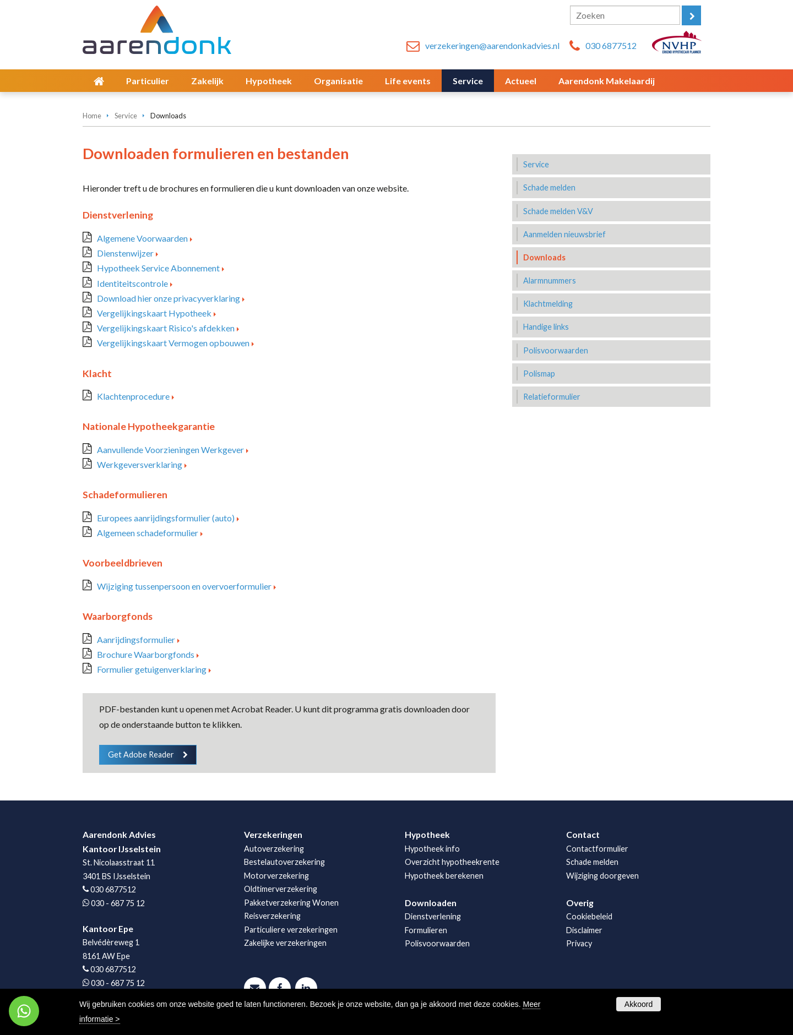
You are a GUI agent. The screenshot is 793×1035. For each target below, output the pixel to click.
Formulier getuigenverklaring (152, 669)
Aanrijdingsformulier (136, 639)
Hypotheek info (432, 848)
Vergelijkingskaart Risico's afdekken (166, 328)
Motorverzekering (276, 875)
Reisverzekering (272, 915)
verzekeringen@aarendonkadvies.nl (492, 45)
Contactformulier (597, 848)
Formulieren (426, 930)
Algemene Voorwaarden (142, 238)
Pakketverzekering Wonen (291, 902)
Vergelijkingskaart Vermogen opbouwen (173, 342)
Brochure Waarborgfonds (145, 654)
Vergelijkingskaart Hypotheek (154, 313)
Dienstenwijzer (125, 253)
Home (92, 115)
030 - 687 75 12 (118, 903)
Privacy (579, 943)
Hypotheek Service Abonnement (158, 268)
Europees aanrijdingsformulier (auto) (166, 518)
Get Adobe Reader (141, 754)
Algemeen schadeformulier (147, 532)
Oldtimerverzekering (280, 889)
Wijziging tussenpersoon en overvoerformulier (184, 586)
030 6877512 (611, 45)
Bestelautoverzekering (284, 862)
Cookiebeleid (589, 916)
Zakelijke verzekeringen (285, 942)
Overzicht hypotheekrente (452, 862)
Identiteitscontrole (132, 283)
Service (126, 115)
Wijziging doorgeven (602, 875)
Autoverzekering (274, 848)
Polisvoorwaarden (437, 943)
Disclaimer (584, 930)
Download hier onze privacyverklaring (168, 298)
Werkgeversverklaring (139, 464)
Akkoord (638, 1004)
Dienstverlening (433, 916)
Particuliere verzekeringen (291, 929)
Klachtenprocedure (133, 396)
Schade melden (592, 862)
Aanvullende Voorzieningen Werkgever (170, 449)
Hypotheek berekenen (444, 875)
